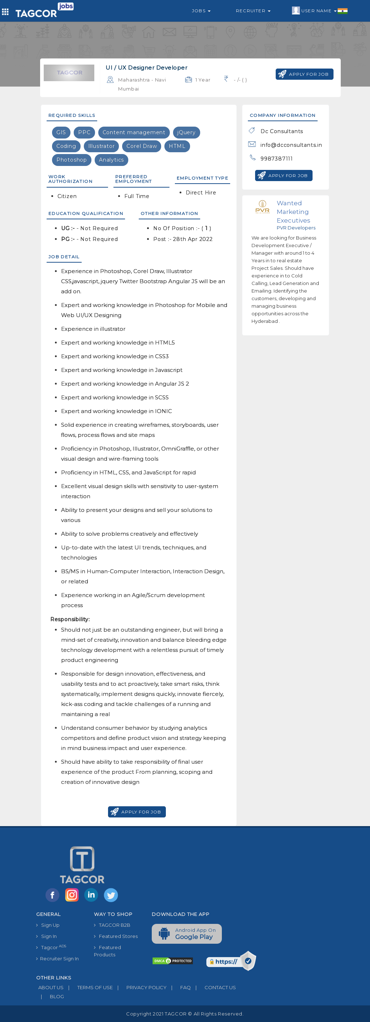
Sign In (46, 936)
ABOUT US (50, 987)
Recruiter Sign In (57, 958)
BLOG (50, 996)
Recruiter (253, 10)
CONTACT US (213, 987)
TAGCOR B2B (112, 925)
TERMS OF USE (88, 987)
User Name (320, 10)
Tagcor (51, 947)
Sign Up (48, 925)
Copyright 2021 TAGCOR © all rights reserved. (185, 1014)
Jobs (201, 10)
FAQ (179, 987)
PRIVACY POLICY (140, 987)
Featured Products (107, 950)
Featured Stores (116, 936)
